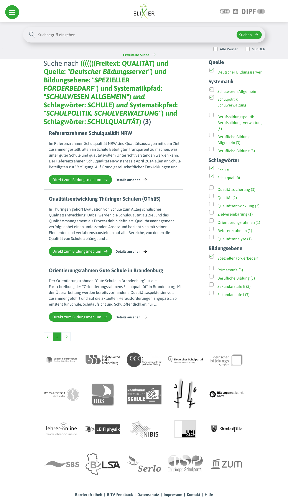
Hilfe (209, 494)
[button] (12, 12)
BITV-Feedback (120, 494)
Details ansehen (131, 179)
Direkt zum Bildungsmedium (80, 179)
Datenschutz (148, 494)
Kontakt (193, 494)
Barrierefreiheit (88, 494)
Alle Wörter (229, 49)
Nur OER (258, 49)
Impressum (173, 494)
